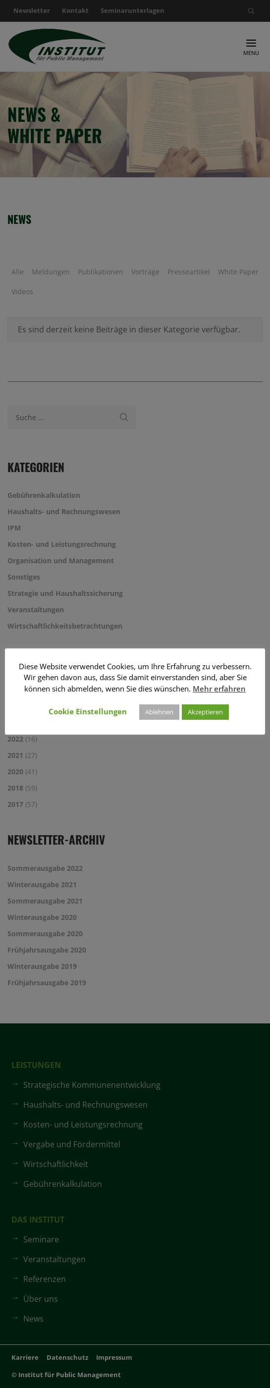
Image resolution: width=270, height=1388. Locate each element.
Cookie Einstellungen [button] (88, 711)
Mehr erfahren (219, 689)
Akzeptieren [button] (205, 711)
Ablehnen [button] (159, 711)
